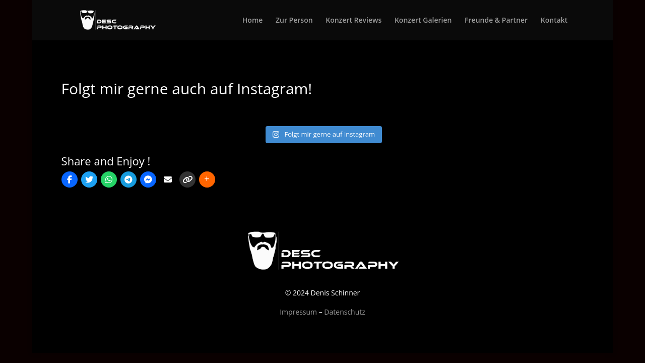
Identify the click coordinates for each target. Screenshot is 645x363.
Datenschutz (344, 312)
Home (252, 21)
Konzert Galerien (423, 21)
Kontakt (554, 21)
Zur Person (294, 21)
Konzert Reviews (353, 21)
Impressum (298, 312)
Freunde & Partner (496, 21)
